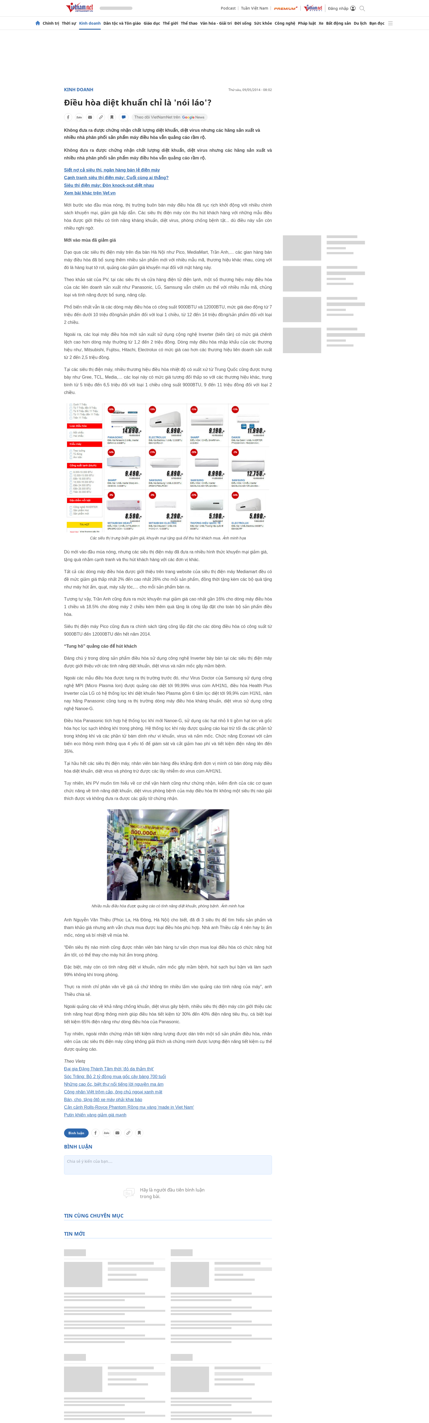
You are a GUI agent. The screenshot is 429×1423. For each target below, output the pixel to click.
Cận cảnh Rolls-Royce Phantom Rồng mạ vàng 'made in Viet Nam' (129, 1107)
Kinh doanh (90, 23)
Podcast (228, 8)
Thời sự (69, 23)
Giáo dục (152, 23)
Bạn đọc (376, 23)
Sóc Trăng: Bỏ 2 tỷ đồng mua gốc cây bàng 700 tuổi (115, 1076)
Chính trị (51, 23)
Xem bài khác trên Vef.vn (90, 193)
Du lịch (360, 23)
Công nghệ (285, 23)
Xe (321, 23)
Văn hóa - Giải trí (216, 23)
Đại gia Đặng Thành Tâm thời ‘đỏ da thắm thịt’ (109, 1069)
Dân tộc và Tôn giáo (122, 23)
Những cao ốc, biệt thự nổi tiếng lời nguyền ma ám (114, 1084)
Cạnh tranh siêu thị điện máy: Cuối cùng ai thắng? (116, 177)
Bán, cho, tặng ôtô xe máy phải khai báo (103, 1099)
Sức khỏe (263, 23)
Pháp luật (307, 23)
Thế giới (170, 23)
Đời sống (242, 23)
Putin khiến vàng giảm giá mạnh (95, 1115)
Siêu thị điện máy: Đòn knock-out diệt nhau (109, 185)
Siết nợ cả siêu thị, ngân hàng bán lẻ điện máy (112, 170)
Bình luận (76, 1133)
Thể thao (189, 23)
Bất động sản (338, 23)
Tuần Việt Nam (254, 8)
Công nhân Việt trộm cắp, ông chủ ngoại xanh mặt (113, 1092)
